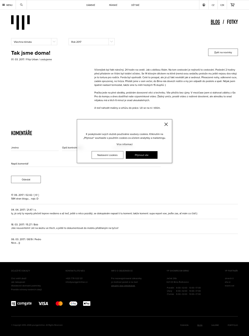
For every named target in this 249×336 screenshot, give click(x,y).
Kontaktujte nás (75, 270)
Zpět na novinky (223, 52)
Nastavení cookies (107, 155)
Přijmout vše (141, 155)
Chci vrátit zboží (18, 278)
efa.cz (228, 282)
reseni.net (229, 285)
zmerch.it (229, 278)
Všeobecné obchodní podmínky (26, 285)
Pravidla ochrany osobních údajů (26, 289)
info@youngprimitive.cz (77, 282)
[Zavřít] (166, 124)
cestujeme (46, 59)
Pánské (113, 5)
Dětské (135, 5)
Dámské (90, 5)
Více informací (125, 144)
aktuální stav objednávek (123, 285)
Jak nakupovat (18, 282)
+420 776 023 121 (74, 278)
